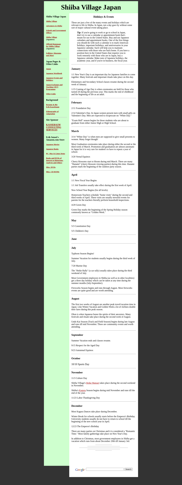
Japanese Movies (52, 144)
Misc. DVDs (50, 167)
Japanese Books (52, 149)
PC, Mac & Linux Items (55, 153)
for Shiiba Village (53, 46)
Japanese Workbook (54, 73)
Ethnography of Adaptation (52, 112)
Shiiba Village (51, 37)
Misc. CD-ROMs (52, 172)
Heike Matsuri (92, 383)
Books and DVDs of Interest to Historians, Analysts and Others (54, 160)
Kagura (82, 390)
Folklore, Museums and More (53, 54)
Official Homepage (53, 44)
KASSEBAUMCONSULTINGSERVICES (53, 127)
